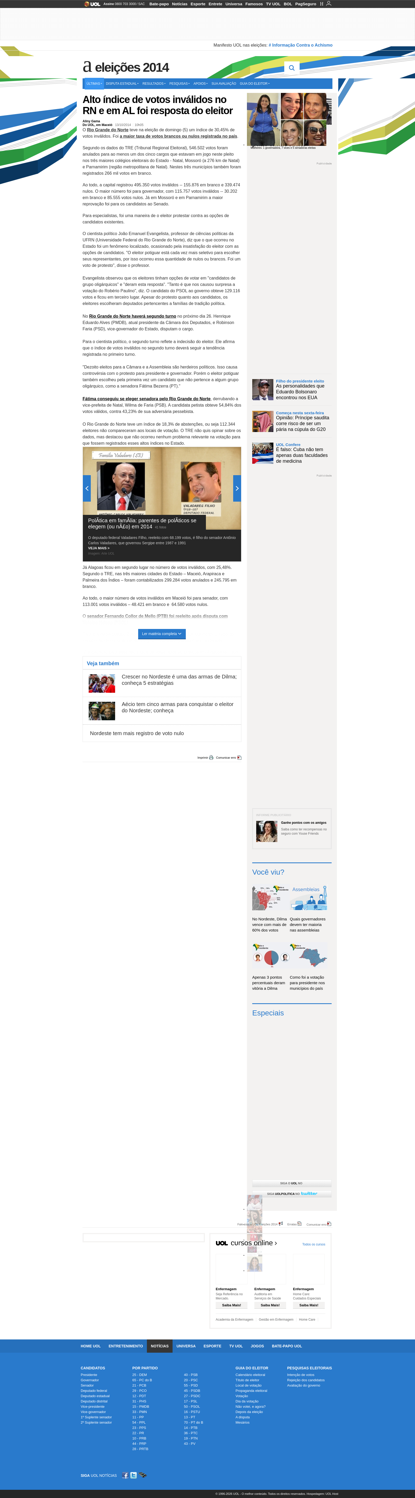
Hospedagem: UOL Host (322, 1493)
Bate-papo (159, 4)
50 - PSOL (192, 1407)
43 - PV (189, 1444)
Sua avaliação (223, 84)
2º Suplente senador (96, 1422)
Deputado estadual (95, 1396)
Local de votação (248, 1385)
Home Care (307, 1319)
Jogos (257, 1346)
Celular (142, 1475)
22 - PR (138, 1433)
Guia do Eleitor (252, 1368)
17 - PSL (190, 1401)
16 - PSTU (192, 1412)
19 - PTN (191, 1438)
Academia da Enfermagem (234, 1319)
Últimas (94, 84)
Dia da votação (247, 1401)
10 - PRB (139, 1438)
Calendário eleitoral (250, 1375)
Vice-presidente (93, 1407)
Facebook (126, 1475)
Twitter (134, 1475)
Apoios (200, 84)
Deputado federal (94, 1391)
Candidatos (93, 1368)
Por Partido (145, 1368)
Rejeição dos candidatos (306, 1380)
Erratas (292, 1224)
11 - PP (138, 1417)
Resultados (154, 84)
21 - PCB (139, 1385)
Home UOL (91, 1346)
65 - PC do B (142, 1380)
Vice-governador (93, 1412)
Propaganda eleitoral (251, 1391)
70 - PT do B (193, 1422)
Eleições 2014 (132, 67)
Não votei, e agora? (250, 1407)
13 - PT (189, 1417)
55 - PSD (191, 1385)
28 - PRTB (140, 1449)
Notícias (179, 4)
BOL (288, 4)
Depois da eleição (249, 1412)
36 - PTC (191, 1433)
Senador (87, 1385)
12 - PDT (139, 1396)
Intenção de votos (300, 1375)
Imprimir (202, 757)
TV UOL (273, 4)
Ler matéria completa (162, 634)
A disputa (243, 1417)
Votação (242, 1396)
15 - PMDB (140, 1407)
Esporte (198, 4)
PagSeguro (305, 4)
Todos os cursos (313, 1244)
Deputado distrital (94, 1401)
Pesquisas (179, 84)
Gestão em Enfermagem (276, 1319)
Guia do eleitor (254, 84)
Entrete (215, 4)
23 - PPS (139, 1428)
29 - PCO (139, 1391)
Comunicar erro (226, 757)
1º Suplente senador (96, 1417)
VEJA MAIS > (99, 548)
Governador (90, 1380)
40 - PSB (191, 1375)
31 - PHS (139, 1401)
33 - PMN (139, 1412)
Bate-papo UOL (287, 1346)
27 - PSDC (192, 1396)
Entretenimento (126, 1346)
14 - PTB (190, 1428)
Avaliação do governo (303, 1385)
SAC (141, 4)
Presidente (89, 1375)
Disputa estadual (122, 84)
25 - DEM (139, 1375)
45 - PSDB (192, 1391)
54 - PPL (139, 1422)
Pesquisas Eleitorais (309, 1368)
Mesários (243, 1422)
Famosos (254, 4)
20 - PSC (191, 1380)
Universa (233, 4)
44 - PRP (139, 1444)
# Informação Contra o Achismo (300, 45)
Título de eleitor (247, 1380)
